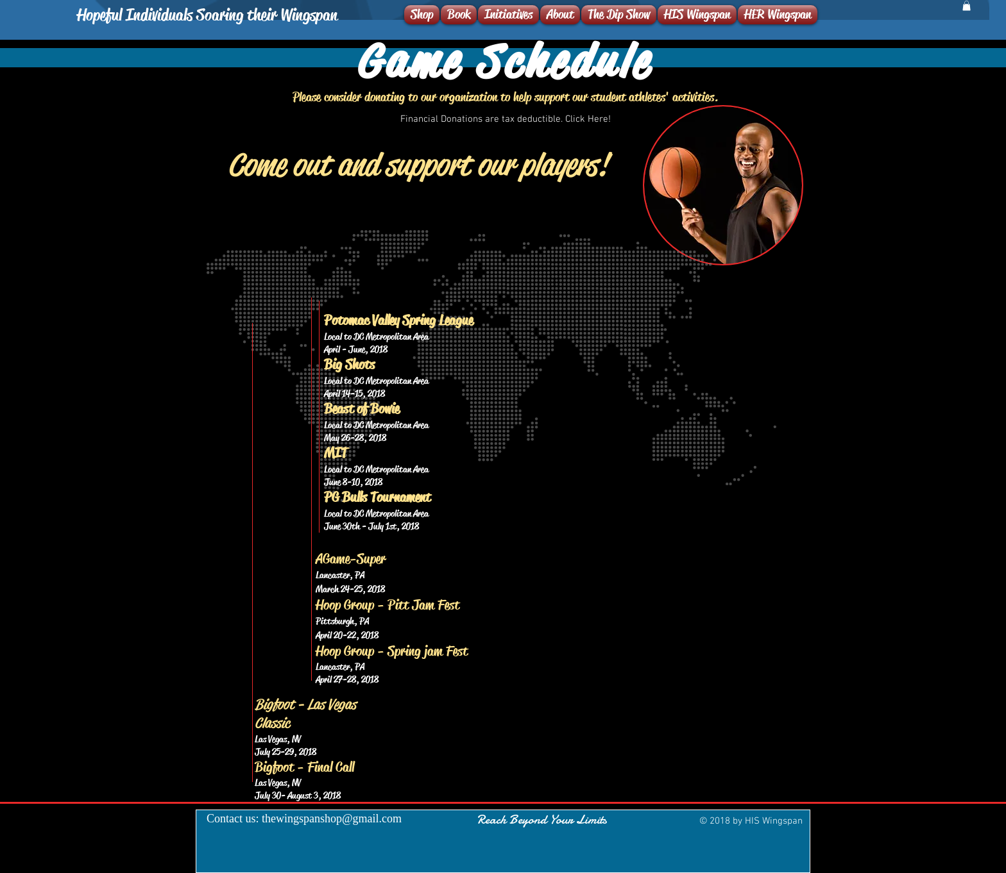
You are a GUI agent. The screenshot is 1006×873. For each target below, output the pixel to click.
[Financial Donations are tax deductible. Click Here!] (505, 119)
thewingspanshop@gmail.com (332, 818)
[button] (966, 6)
